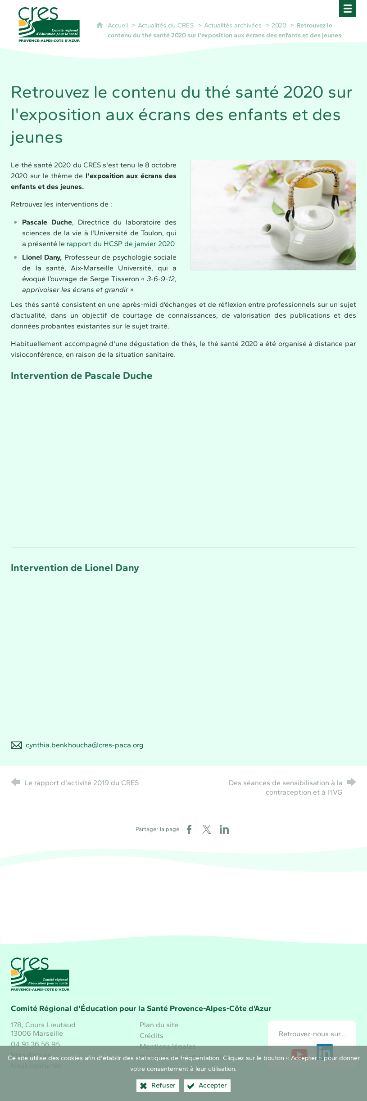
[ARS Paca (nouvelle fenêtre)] (248, 910)
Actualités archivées (233, 25)
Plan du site (159, 1024)
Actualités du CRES (166, 25)
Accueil (119, 25)
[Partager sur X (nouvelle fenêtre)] (206, 829)
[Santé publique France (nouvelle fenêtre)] (184, 910)
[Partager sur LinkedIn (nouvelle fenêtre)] (224, 829)
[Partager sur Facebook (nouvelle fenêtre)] (189, 829)
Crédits (151, 1035)
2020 (279, 25)
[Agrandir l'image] (273, 214)
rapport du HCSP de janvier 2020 (121, 243)
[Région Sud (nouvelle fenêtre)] (119, 910)
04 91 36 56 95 (35, 1044)
